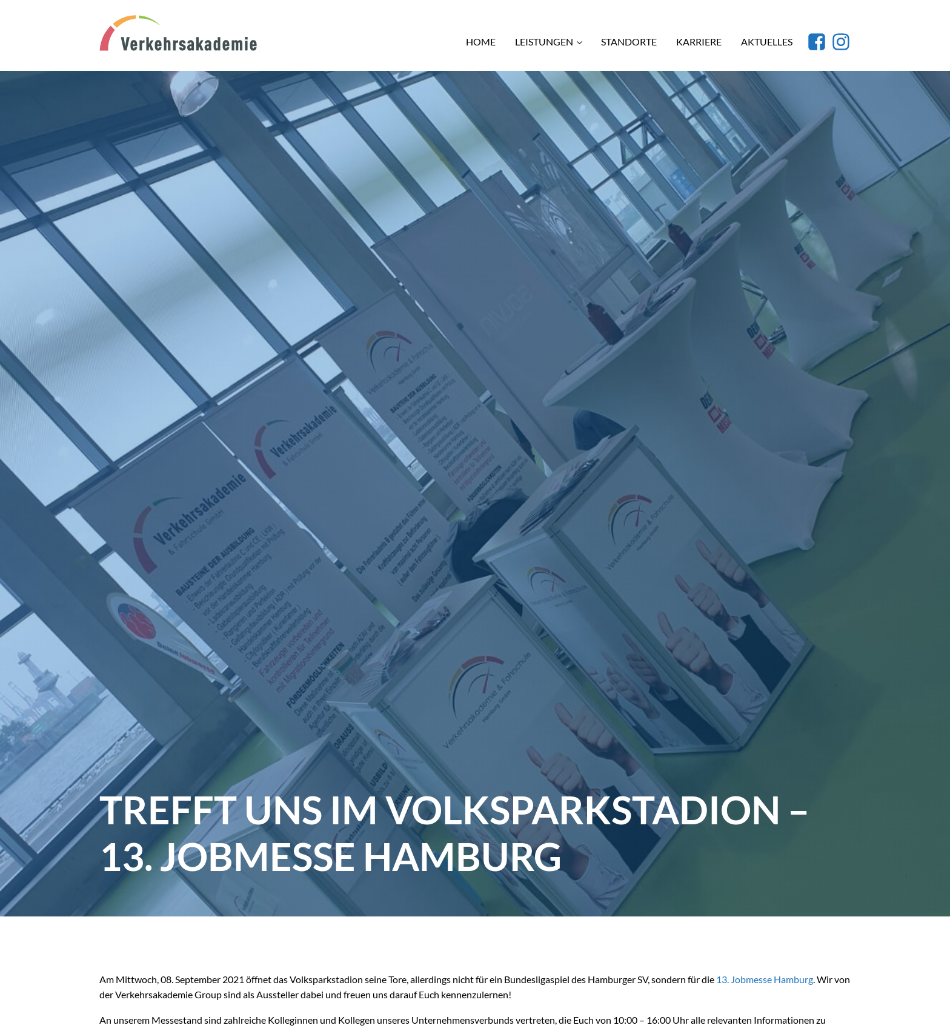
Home (481, 41)
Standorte (629, 41)
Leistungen (544, 41)
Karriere (699, 41)
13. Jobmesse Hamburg (764, 979)
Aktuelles (766, 41)
